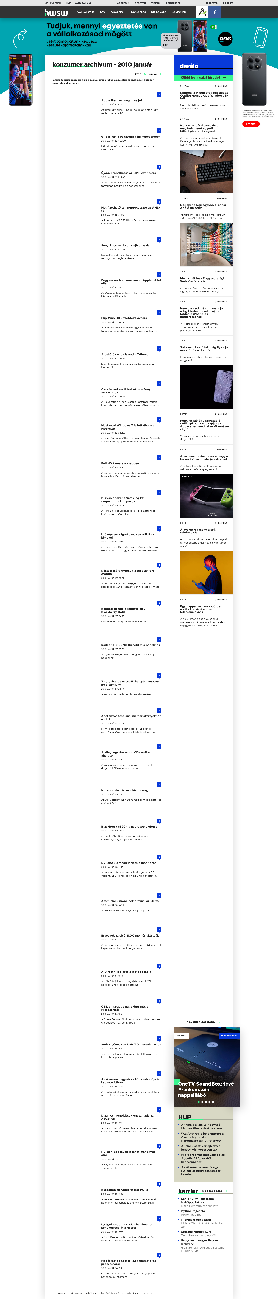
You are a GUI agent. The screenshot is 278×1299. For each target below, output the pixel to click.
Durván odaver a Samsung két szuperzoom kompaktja (123, 499)
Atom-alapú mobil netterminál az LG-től (130, 901)
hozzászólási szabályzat (112, 1293)
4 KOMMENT (221, 523)
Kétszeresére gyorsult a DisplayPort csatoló (127, 572)
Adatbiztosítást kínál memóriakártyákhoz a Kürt (131, 717)
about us (148, 1293)
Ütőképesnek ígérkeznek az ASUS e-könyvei (127, 536)
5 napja (184, 341)
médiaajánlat (76, 1293)
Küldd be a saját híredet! (204, 77)
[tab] (199, 1102)
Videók (155, 3)
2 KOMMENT (221, 414)
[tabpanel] (207, 1067)
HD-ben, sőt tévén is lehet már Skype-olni (129, 1153)
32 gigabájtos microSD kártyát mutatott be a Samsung (130, 683)
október (149, 79)
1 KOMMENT (221, 272)
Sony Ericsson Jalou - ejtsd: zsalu (125, 245)
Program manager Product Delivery (200, 1242)
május (94, 79)
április (85, 79)
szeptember (135, 79)
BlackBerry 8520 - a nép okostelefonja (129, 826)
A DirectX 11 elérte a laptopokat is (126, 972)
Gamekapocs (82, 3)
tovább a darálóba (201, 1022)
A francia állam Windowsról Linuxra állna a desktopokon (201, 1126)
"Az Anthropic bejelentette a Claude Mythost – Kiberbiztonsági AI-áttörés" (202, 1137)
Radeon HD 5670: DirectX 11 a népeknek (130, 645)
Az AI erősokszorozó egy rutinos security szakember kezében (201, 1170)
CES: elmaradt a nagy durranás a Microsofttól (124, 1008)
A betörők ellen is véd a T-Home (124, 354)
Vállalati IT (86, 12)
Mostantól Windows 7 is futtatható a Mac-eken (127, 427)
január (56, 79)
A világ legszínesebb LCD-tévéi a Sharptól (125, 753)
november (58, 83)
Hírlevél (212, 3)
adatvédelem (133, 1293)
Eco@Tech (117, 12)
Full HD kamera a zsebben (120, 463)
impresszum (60, 1293)
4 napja (184, 302)
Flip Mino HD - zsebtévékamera (124, 318)
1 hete (183, 414)
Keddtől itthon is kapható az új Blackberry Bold (123, 610)
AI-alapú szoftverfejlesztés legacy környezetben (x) (200, 1147)
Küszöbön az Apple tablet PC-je (124, 1190)
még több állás (212, 1191)
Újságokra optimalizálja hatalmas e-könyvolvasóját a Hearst (127, 1226)
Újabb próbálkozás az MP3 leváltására (128, 173)
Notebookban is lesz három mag (124, 790)
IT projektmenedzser (196, 1220)
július (110, 79)
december (72, 83)
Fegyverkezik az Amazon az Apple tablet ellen (131, 281)
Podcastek (173, 3)
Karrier (228, 3)
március (76, 79)
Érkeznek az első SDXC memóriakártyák (130, 935)
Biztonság (158, 12)
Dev (102, 12)
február (65, 79)
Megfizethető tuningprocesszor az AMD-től (130, 209)
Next (235, 1062)
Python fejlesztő (193, 1211)
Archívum (123, 3)
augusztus (120, 79)
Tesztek (140, 3)
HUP (68, 3)
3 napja (184, 198)
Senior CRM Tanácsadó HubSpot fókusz (197, 1200)
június (102, 79)
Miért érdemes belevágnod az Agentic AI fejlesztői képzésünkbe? (203, 1158)
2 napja (184, 86)
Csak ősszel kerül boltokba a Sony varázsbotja (126, 390)
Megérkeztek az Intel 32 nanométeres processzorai (128, 1262)
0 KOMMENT (221, 86)
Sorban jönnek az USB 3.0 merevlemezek (131, 1044)
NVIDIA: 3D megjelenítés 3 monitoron (129, 863)
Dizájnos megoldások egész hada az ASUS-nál (127, 1117)
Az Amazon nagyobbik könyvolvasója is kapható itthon (130, 1080)
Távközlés (138, 12)
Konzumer (179, 12)
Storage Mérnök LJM (196, 1232)
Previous (178, 1062)
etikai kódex (91, 1293)
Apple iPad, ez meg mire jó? (121, 100)
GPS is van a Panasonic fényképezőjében (130, 137)
